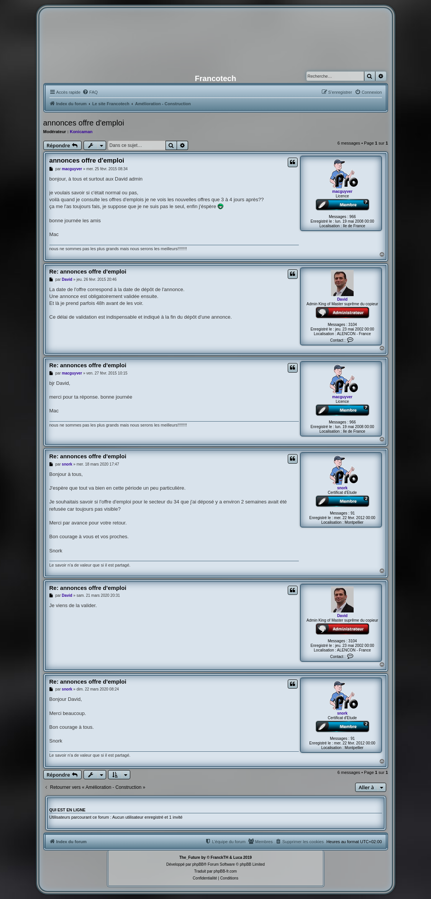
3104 (352, 324)
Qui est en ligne (67, 810)
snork (342, 488)
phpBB (198, 864)
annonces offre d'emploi (83, 123)
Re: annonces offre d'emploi (87, 271)
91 (353, 513)
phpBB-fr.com (225, 871)
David (342, 299)
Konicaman (81, 131)
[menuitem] (90, 92)
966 (352, 217)
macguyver (342, 191)
